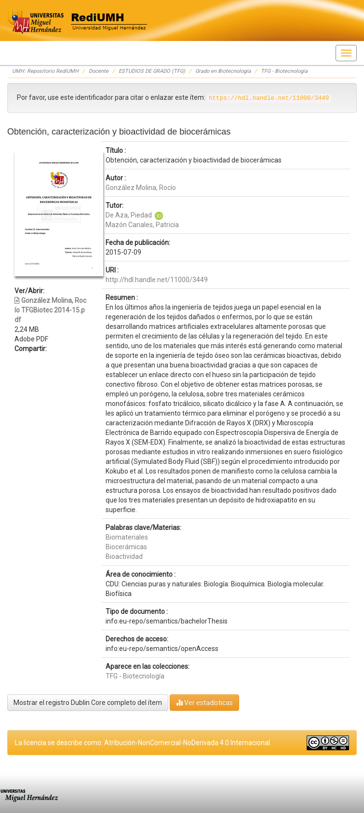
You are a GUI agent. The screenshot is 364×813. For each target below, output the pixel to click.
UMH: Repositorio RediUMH (45, 71)
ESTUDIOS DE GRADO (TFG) (152, 71)
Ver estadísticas (204, 702)
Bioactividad (124, 556)
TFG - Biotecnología (284, 71)
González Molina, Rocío (141, 187)
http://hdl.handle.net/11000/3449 (157, 280)
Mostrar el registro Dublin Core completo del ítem (87, 702)
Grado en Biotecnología (223, 71)
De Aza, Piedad (129, 215)
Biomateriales (127, 537)
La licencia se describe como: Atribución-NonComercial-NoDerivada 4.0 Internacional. (143, 742)
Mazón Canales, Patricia (142, 225)
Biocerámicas (126, 547)
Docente (98, 71)
